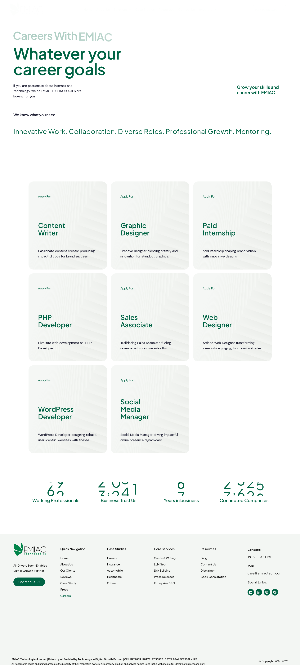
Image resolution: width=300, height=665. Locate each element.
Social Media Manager (134, 419)
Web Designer (217, 332)
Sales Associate (136, 332)
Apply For (44, 207)
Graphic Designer (135, 240)
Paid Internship (219, 240)
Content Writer (51, 240)
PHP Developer (55, 332)
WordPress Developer (56, 424)
